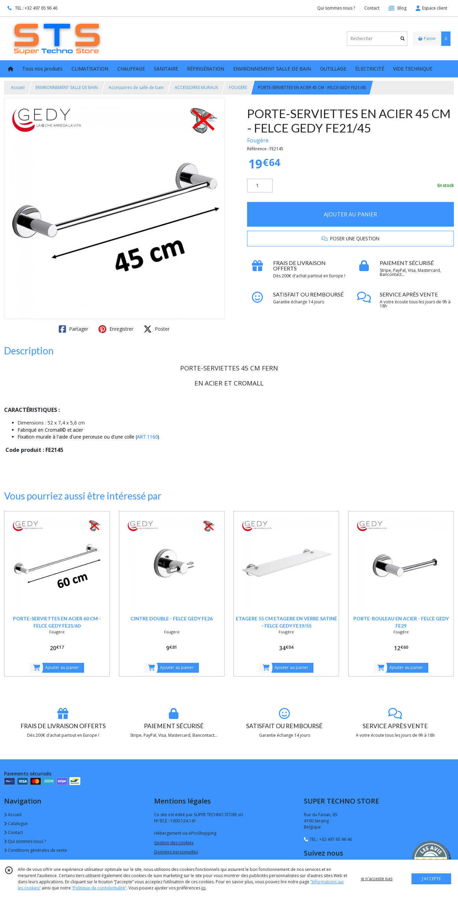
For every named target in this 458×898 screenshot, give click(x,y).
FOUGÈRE (238, 87)
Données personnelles (176, 852)
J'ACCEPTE (431, 879)
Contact (371, 8)
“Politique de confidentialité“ (99, 888)
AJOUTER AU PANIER (350, 214)
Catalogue (16, 823)
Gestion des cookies (173, 843)
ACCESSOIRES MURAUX (196, 87)
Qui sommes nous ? (25, 841)
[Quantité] (260, 185)
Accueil (18, 87)
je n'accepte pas (376, 879)
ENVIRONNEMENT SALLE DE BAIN (67, 87)
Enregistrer (115, 329)
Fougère (258, 140)
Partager (73, 329)
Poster (157, 329)
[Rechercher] (402, 38)
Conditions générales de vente (35, 850)
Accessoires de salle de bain (136, 87)
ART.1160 (147, 436)
